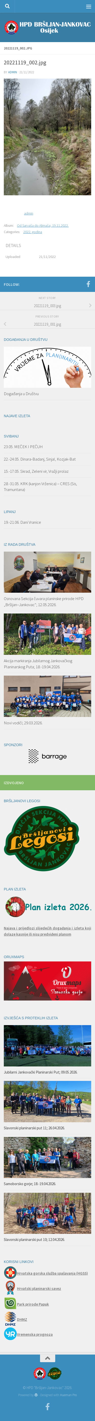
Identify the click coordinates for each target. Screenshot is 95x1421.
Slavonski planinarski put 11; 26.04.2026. (34, 1128)
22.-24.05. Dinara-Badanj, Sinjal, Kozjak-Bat (40, 459)
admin (12, 72)
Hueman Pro (68, 1395)
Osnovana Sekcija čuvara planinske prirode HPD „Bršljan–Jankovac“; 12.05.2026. (44, 601)
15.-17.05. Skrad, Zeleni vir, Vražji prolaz (36, 471)
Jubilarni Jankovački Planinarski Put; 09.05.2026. (41, 1072)
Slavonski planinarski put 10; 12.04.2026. (34, 1239)
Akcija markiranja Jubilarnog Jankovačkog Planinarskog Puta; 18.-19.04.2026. (38, 664)
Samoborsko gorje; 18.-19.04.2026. (30, 1183)
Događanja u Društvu (21, 393)
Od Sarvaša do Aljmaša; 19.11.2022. (43, 225)
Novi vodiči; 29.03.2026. (23, 723)
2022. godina (32, 232)
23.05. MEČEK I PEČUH (23, 446)
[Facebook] (88, 284)
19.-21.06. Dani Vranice (22, 522)
